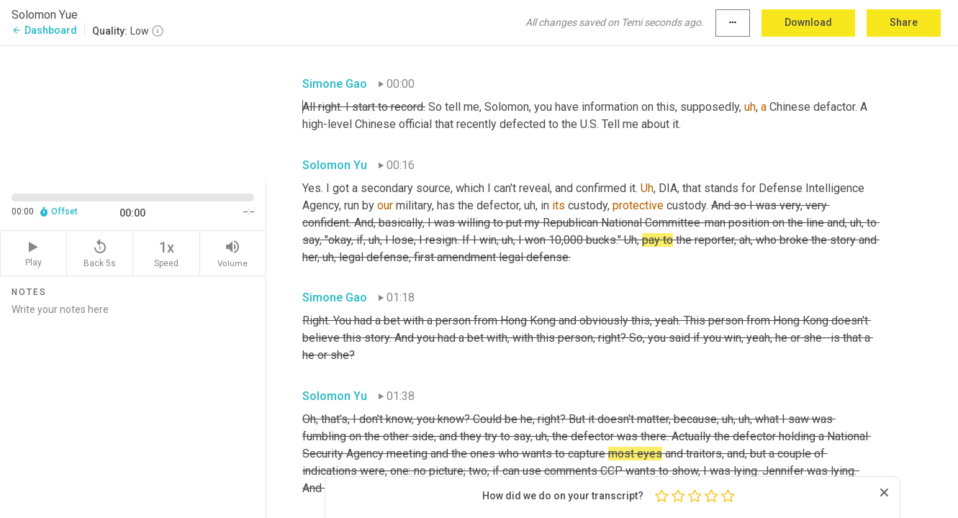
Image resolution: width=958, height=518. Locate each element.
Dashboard (44, 30)
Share (904, 22)
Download (808, 22)
